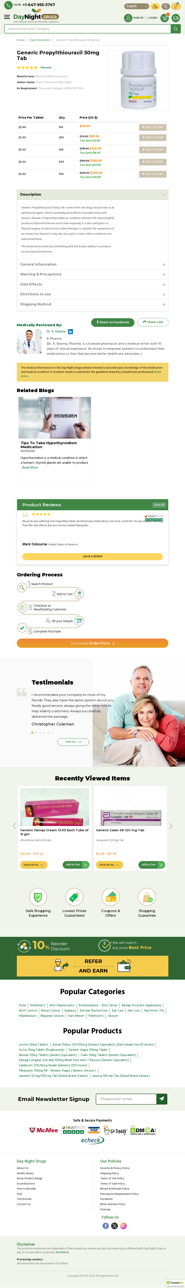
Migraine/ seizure (52, 1016)
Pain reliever (76, 1016)
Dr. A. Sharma (56, 332)
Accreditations (26, 1184)
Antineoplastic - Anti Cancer (98, 1006)
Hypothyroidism (40, 40)
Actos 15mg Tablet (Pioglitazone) (41, 1050)
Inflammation (27, 1016)
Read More (30, 468)
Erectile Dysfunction (94, 1011)
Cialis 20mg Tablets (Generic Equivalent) (108, 1055)
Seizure (113, 1016)
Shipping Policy (109, 1174)
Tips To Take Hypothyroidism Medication (49, 445)
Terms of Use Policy (112, 1179)
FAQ (19, 1195)
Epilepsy (70, 1011)
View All (159, 505)
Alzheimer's (37, 1006)
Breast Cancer (50, 1011)
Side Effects (31, 285)
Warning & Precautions (41, 274)
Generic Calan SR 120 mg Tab (120, 830)
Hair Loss (134, 1011)
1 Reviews (46, 67)
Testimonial (24, 1200)
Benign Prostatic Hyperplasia (141, 1006)
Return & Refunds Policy (114, 1189)
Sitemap (105, 1210)
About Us (22, 1169)
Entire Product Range (29, 1179)
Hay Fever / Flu (154, 1011)
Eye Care (118, 1011)
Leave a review (92, 557)
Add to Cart (152, 127)
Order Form (90, 644)
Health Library (25, 1174)
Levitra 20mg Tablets (33, 1045)
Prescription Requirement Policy (119, 1195)
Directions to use (35, 295)
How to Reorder (26, 1189)
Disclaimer (106, 1200)
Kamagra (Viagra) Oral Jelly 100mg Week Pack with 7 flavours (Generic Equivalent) (74, 1060)
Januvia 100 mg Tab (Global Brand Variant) (121, 1076)
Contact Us (24, 1205)
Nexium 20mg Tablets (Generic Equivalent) (48, 1055)
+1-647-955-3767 (39, 5)
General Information (38, 264)
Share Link (153, 322)
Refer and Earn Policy (112, 1205)
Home (21, 40)
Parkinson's (96, 1016)
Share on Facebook (112, 322)
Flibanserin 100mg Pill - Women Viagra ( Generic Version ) (57, 1071)
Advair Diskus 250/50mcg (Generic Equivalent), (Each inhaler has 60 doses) (103, 1045)
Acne (22, 1006)
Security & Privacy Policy (115, 1169)
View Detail (31, 865)
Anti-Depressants (62, 1006)
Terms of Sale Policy (112, 1184)
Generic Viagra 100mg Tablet (88, 1050)
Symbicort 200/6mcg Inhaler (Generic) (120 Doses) (53, 1065)
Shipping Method (36, 304)
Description (30, 194)
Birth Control (28, 1011)
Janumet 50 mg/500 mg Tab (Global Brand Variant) (53, 1076)
